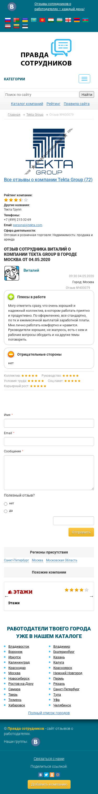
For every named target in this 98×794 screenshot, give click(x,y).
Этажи (49, 596)
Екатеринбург (63, 652)
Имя (7, 415)
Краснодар (17, 668)
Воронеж (15, 652)
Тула (57, 695)
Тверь (13, 695)
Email (8, 433)
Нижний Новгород (67, 673)
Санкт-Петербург (16, 560)
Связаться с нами (49, 759)
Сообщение (12, 451)
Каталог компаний (27, 104)
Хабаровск (16, 705)
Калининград (19, 662)
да (8, 511)
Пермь (58, 678)
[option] (49, 596)
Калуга (58, 662)
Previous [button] (6, 596)
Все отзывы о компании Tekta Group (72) (48, 179)
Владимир (61, 646)
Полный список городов (49, 713)
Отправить (81, 532)
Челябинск (62, 705)
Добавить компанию (49, 784)
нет (9, 504)
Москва (37, 560)
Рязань (59, 684)
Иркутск (14, 657)
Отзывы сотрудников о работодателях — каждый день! (59, 6)
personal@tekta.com (27, 225)
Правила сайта (77, 104)
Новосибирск (19, 678)
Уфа (56, 700)
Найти (87, 95)
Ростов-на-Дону (20, 684)
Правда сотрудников (26, 728)
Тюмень (14, 700)
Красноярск (62, 668)
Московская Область (61, 560)
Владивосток (18, 646)
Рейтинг (53, 104)
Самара (14, 689)
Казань (59, 657)
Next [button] (91, 596)
